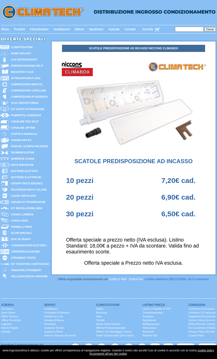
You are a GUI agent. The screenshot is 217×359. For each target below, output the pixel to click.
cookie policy (205, 350)
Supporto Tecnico (54, 327)
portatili (100, 320)
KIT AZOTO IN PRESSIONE (27, 109)
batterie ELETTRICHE (25, 177)
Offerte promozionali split (111, 327)
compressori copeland (28, 90)
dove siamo (8, 312)
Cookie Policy (196, 335)
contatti (5, 331)
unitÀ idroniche (22, 164)
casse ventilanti (23, 195)
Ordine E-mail (117, 279)
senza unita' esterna (108, 324)
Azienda (113, 29)
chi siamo (7, 308)
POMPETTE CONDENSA (25, 115)
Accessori (148, 331)
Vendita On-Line (53, 316)
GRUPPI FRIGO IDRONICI (26, 183)
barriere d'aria (22, 158)
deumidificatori (22, 152)
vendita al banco (54, 320)
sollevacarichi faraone (29, 276)
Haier (99, 316)
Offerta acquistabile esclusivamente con (83, 279)
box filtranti (20, 239)
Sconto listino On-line (201, 320)
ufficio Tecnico (9, 316)
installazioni (51, 308)
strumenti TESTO (23, 257)
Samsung (101, 312)
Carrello (148, 29)
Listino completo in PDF (157, 308)
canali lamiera (22, 214)
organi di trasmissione (28, 202)
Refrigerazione (151, 324)
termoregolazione (25, 251)
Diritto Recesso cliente (201, 324)
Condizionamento (153, 312)
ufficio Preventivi (11, 320)
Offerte (79, 29)
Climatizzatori (39, 29)
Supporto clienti (53, 331)
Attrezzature (150, 327)
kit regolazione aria (26, 208)
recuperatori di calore (28, 189)
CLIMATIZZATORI (21, 47)
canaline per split (24, 121)
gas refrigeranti (23, 59)
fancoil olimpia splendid (29, 146)
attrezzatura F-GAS (25, 78)
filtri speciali (21, 233)
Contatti (130, 29)
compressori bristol (26, 84)
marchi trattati (9, 327)
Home (5, 29)
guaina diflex (20, 140)
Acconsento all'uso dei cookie (108, 353)
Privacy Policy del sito (201, 331)
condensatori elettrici (28, 245)
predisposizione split (26, 65)
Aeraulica (148, 316)
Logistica (6, 324)
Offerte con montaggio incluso (113, 331)
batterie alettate (24, 171)
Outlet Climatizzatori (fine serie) (115, 335)
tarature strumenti (25, 270)
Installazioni (62, 29)
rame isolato (20, 53)
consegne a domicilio (57, 312)
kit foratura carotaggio (29, 264)
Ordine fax (136, 279)
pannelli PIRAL (21, 226)
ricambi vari (150, 335)
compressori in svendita (29, 96)
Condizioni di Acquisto (201, 308)
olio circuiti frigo (24, 102)
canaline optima (23, 127)
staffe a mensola (23, 133)
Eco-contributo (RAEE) (202, 327)
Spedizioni (96, 29)
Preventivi (50, 324)
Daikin (99, 308)
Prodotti (19, 29)
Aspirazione (149, 320)
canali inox (19, 220)
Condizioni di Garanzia (201, 312)
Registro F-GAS (22, 72)
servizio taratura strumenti (60, 335)
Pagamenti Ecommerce (202, 316)
